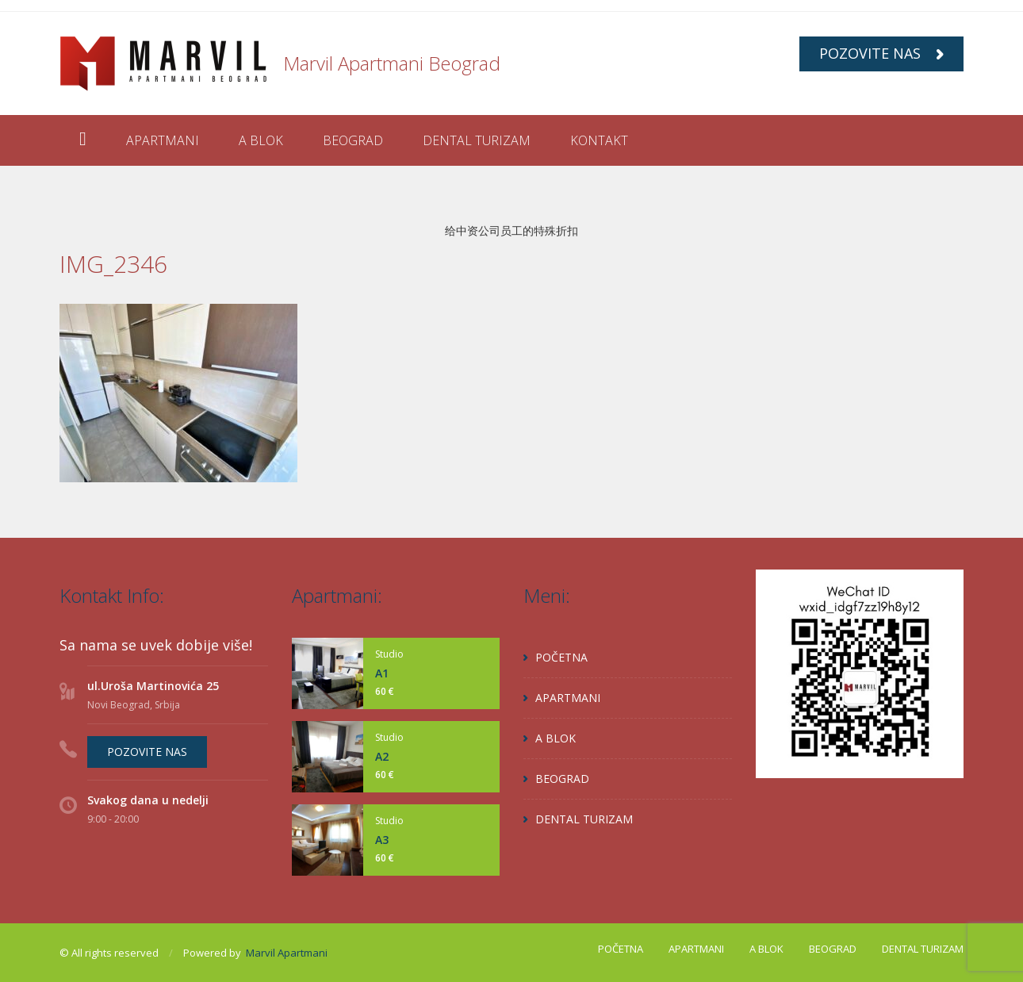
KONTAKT (599, 140)
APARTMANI (162, 140)
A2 (382, 756)
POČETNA (561, 657)
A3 (382, 839)
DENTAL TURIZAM (477, 140)
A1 (382, 673)
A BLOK (261, 140)
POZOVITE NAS (881, 53)
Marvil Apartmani (287, 953)
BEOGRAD (353, 140)
